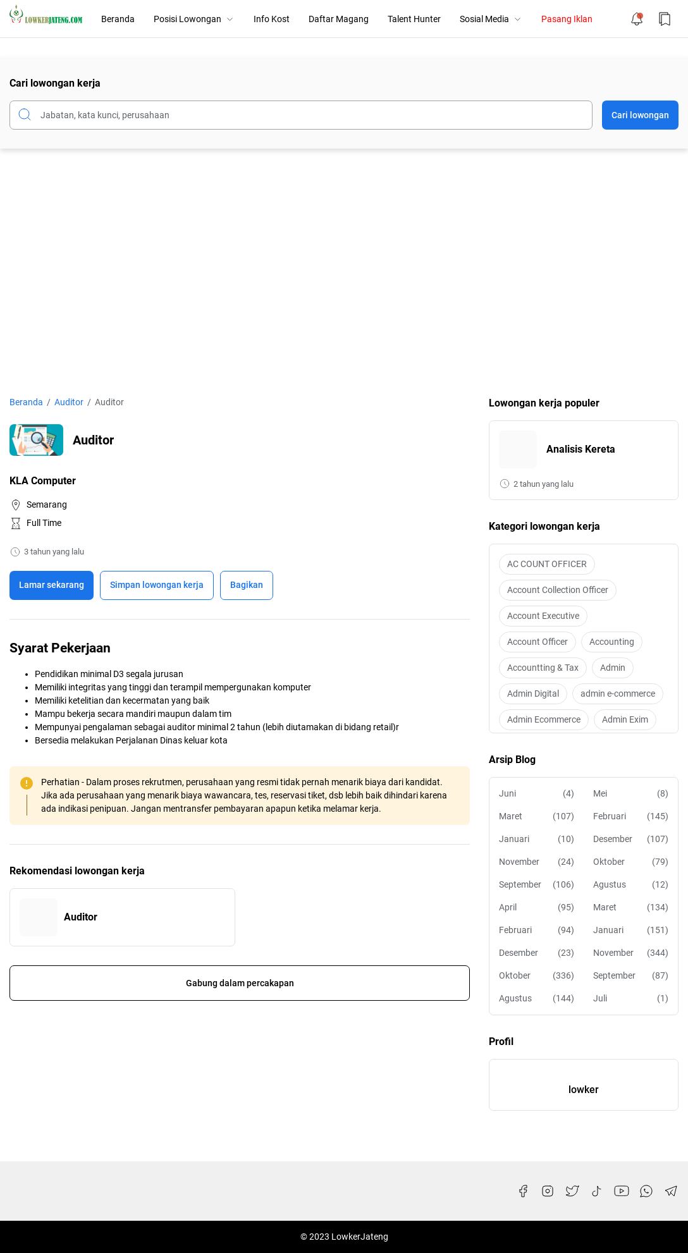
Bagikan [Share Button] (246, 585)
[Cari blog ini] (301, 115)
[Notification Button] (637, 19)
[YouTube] (621, 1191)
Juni (536, 793)
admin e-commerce (617, 693)
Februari (630, 816)
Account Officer (537, 642)
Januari (536, 839)
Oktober (630, 862)
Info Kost (272, 19)
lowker (583, 1090)
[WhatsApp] (646, 1191)
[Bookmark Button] (665, 19)
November (536, 862)
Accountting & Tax (543, 668)
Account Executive (543, 616)
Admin (612, 668)
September (536, 884)
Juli (630, 998)
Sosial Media (491, 19)
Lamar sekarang (51, 585)
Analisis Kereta (580, 449)
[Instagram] (547, 1191)
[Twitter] (572, 1191)
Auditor (80, 917)
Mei (630, 793)
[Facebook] (523, 1191)
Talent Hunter (414, 19)
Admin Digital (533, 693)
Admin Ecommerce (543, 719)
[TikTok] (597, 1191)
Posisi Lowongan (194, 19)
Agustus (630, 884)
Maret (536, 816)
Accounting (611, 642)
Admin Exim (625, 719)
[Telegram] (671, 1191)
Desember (630, 839)
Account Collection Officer (557, 590)
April (536, 907)
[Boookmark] (157, 585)
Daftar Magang (339, 19)
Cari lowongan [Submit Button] (640, 115)
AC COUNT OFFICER (547, 564)
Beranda (118, 19)
